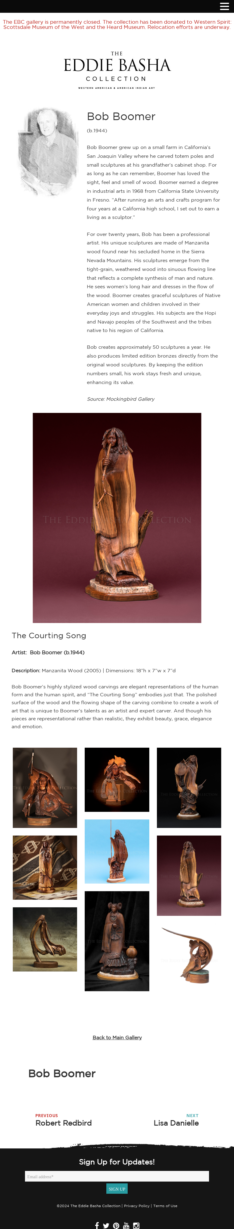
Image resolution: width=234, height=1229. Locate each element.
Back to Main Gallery (117, 1037)
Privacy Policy (137, 1206)
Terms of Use (165, 1206)
